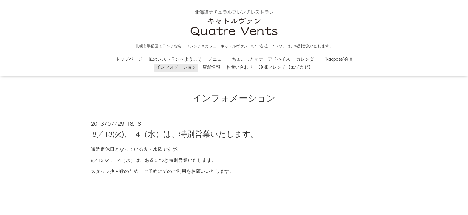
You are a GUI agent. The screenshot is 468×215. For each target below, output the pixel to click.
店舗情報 (211, 67)
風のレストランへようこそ (175, 59)
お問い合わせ (239, 67)
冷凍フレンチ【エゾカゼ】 (286, 67)
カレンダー (307, 59)
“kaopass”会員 (338, 59)
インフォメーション (176, 67)
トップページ (129, 59)
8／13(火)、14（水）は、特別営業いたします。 (175, 134)
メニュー (217, 59)
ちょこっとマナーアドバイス (261, 59)
